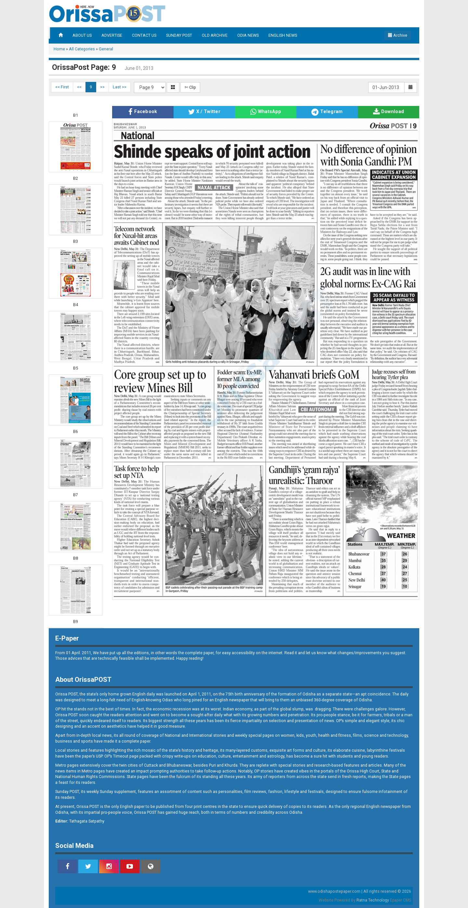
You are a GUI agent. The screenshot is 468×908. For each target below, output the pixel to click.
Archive (397, 35)
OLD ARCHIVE (215, 35)
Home (59, 48)
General (106, 48)
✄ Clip (190, 87)
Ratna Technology (373, 900)
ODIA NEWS (248, 35)
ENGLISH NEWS (282, 35)
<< (79, 86)
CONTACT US (144, 35)
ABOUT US (82, 35)
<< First (62, 86)
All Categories (82, 48)
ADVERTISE (111, 35)
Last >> (119, 86)
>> (102, 86)
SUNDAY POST (179, 35)
